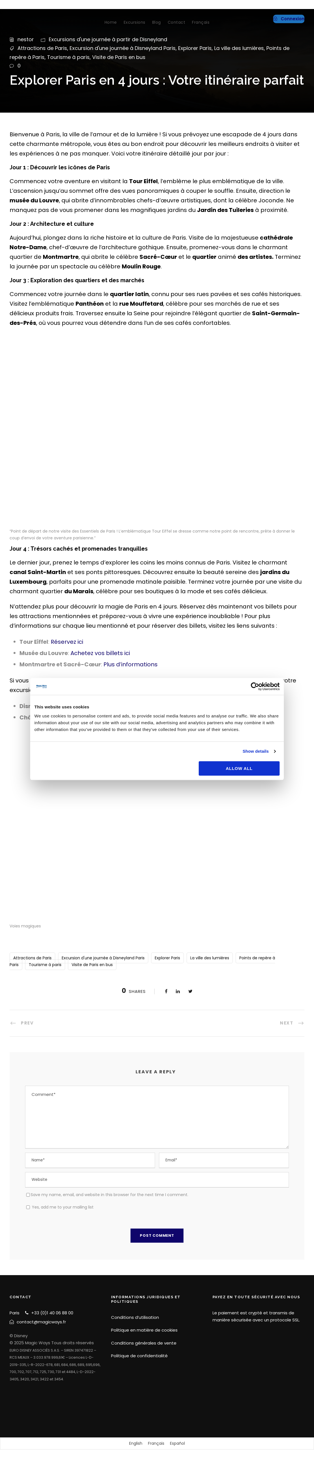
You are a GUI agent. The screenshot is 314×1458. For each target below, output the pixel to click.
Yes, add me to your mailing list (60, 1207)
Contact (176, 22)
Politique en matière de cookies (144, 1330)
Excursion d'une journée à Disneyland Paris (123, 48)
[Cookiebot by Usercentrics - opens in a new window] (255, 686)
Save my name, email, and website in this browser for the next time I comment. (109, 1195)
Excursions (134, 22)
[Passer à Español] (177, 1443)
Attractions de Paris (42, 48)
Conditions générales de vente (143, 1343)
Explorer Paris (195, 48)
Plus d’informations (130, 664)
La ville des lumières (239, 48)
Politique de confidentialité (139, 1356)
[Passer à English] (135, 1443)
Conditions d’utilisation (135, 1317)
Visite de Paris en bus (118, 57)
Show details (256, 751)
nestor (25, 39)
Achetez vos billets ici (100, 653)
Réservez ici (67, 642)
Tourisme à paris (68, 57)
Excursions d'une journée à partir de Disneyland (108, 39)
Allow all (239, 768)
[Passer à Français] (156, 1443)
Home (111, 22)
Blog (156, 22)
